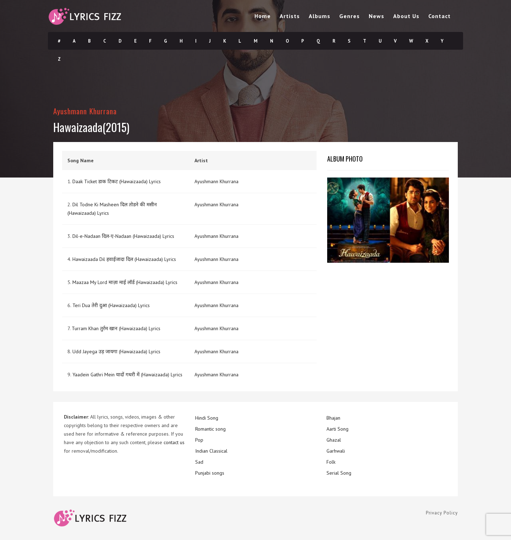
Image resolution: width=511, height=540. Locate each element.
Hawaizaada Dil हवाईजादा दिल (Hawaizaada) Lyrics (124, 259)
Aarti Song (337, 429)
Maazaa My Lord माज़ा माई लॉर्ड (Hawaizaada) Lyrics (124, 282)
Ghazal (333, 440)
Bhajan (333, 418)
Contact (439, 16)
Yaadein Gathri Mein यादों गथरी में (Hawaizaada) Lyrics (127, 374)
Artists (290, 16)
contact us (174, 442)
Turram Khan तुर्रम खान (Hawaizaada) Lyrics (116, 328)
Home (262, 16)
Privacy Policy (442, 513)
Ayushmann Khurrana (85, 110)
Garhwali (335, 451)
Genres (349, 16)
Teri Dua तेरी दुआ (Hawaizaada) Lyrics (111, 305)
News (376, 16)
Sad (199, 462)
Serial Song (338, 473)
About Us (406, 16)
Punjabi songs (209, 473)
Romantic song (210, 429)
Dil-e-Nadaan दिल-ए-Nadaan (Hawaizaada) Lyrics (123, 236)
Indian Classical (211, 451)
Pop (199, 440)
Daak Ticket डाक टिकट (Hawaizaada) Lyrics (116, 181)
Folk (330, 462)
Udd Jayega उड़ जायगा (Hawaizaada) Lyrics (116, 351)
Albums (319, 16)
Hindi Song (206, 418)
